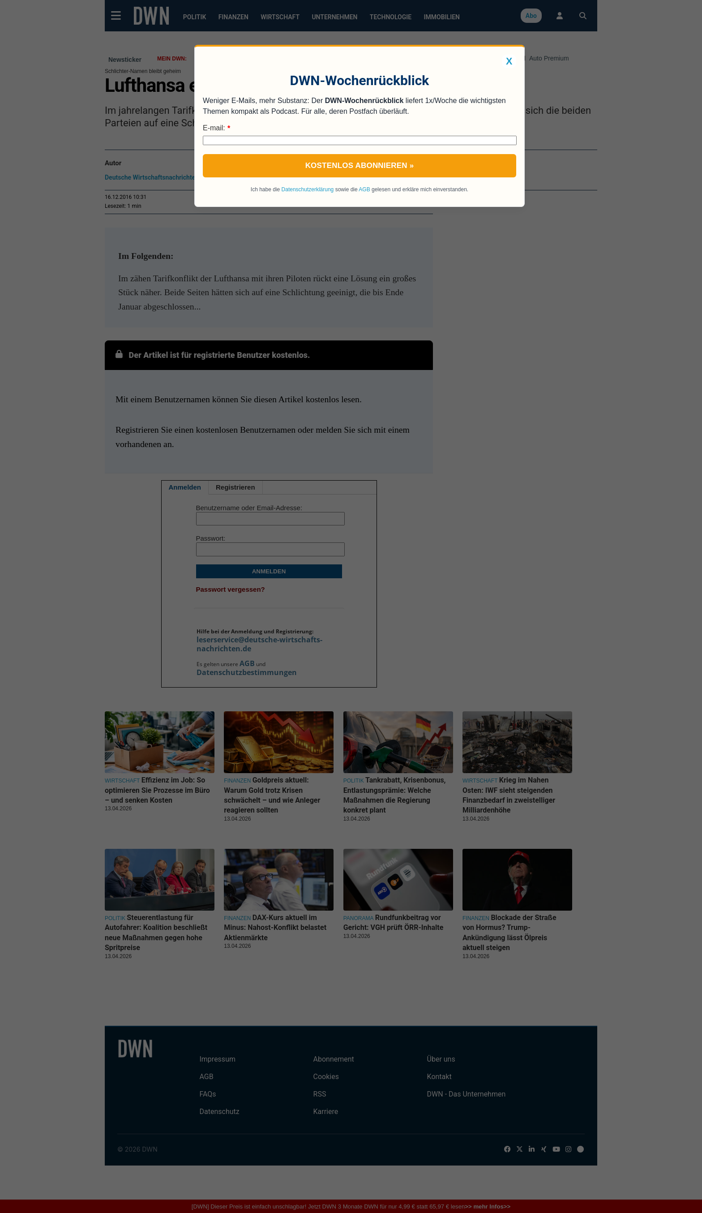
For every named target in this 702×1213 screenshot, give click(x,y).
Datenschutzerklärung (308, 189)
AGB (364, 189)
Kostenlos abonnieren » (359, 165)
